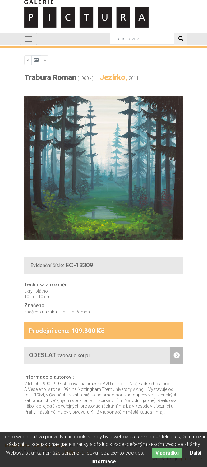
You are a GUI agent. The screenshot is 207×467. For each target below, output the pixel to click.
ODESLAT (106, 355)
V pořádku (167, 456)
